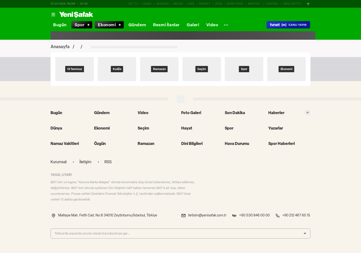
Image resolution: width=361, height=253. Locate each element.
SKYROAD (162, 3)
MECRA (178, 3)
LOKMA (147, 3)
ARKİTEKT (254, 3)
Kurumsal (58, 162)
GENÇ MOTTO (292, 3)
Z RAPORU (271, 3)
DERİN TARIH (235, 3)
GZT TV (133, 3)
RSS (108, 162)
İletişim (85, 162)
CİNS (191, 3)
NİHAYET (204, 3)
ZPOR (218, 3)
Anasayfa (60, 46)
